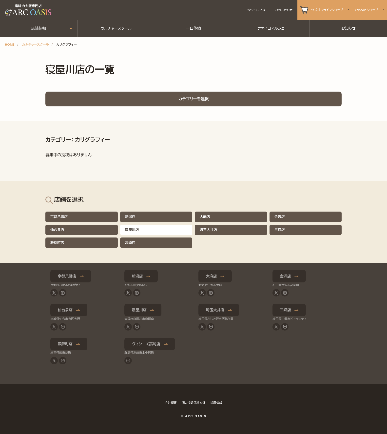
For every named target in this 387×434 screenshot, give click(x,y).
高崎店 (130, 242)
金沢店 (279, 216)
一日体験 (193, 28)
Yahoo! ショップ (366, 10)
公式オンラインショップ (327, 10)
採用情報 (216, 403)
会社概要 (171, 403)
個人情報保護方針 (193, 403)
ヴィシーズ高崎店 (146, 344)
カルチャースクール (116, 28)
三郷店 (279, 229)
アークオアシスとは (253, 10)
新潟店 (130, 216)
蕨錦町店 (57, 242)
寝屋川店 (139, 310)
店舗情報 (38, 28)
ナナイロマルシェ (270, 28)
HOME (10, 44)
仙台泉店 (57, 229)
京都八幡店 (59, 216)
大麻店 (205, 216)
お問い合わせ (283, 10)
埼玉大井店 (208, 229)
